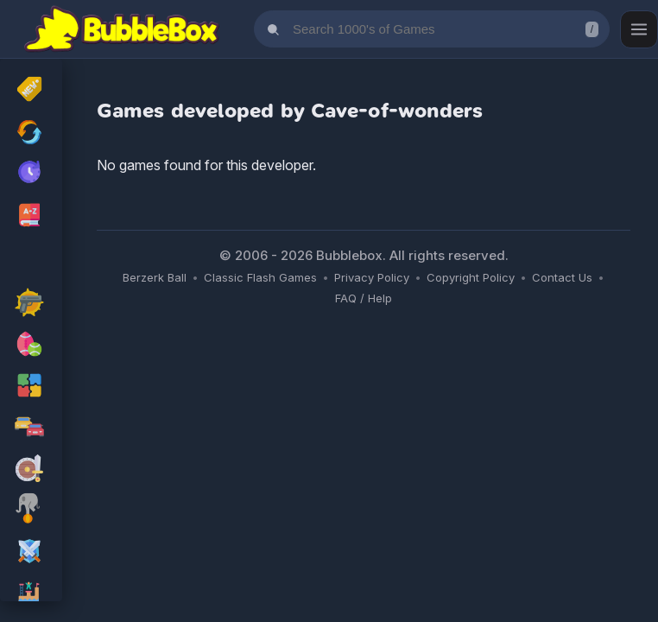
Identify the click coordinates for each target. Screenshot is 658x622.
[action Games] (31, 304)
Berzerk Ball (155, 277)
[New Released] (31, 90)
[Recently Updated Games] (31, 132)
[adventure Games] (31, 470)
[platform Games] (31, 594)
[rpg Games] (31, 553)
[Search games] (432, 29)
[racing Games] (31, 428)
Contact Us (562, 277)
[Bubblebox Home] (121, 29)
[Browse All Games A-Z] (31, 215)
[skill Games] (31, 511)
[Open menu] (639, 29)
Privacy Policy (371, 277)
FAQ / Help (363, 298)
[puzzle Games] (31, 387)
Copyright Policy (471, 277)
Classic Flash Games (260, 277)
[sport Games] (31, 345)
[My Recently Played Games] (31, 173)
